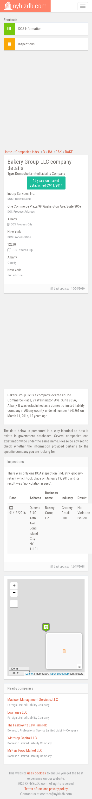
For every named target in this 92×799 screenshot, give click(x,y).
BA (50, 152)
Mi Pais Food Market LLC (24, 750)
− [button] (14, 593)
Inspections (26, 44)
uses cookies (36, 773)
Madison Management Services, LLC (32, 699)
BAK (59, 152)
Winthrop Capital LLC (22, 738)
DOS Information (29, 29)
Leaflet (29, 673)
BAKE (69, 152)
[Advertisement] (45, 99)
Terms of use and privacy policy (46, 789)
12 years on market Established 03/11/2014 (46, 183)
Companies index (27, 152)
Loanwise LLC (17, 712)
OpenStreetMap (59, 673)
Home (8, 152)
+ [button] (14, 585)
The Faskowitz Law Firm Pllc (27, 725)
